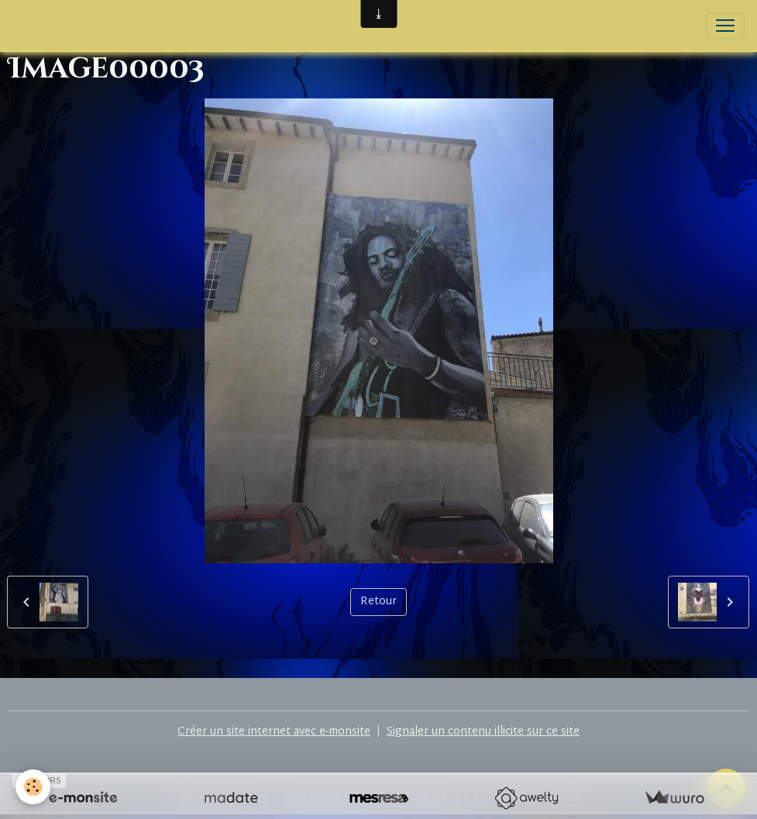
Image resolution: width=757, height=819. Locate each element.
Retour (378, 601)
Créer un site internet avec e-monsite (273, 732)
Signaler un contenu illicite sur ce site (483, 732)
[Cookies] (32, 786)
